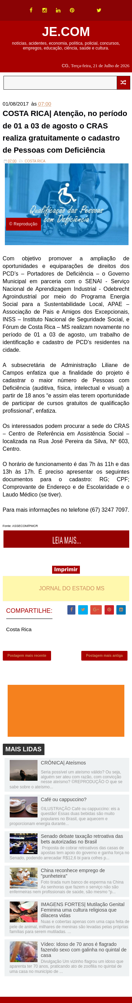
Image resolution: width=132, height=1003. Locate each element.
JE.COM (66, 32)
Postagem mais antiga (104, 655)
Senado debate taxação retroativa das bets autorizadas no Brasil (82, 838)
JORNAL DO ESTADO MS (71, 588)
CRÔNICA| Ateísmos (63, 762)
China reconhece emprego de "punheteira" (73, 873)
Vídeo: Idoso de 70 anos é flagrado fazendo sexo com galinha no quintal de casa (84, 949)
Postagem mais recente (27, 655)
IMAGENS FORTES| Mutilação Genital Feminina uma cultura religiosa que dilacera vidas (83, 910)
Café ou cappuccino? (64, 799)
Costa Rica (35, 161)
